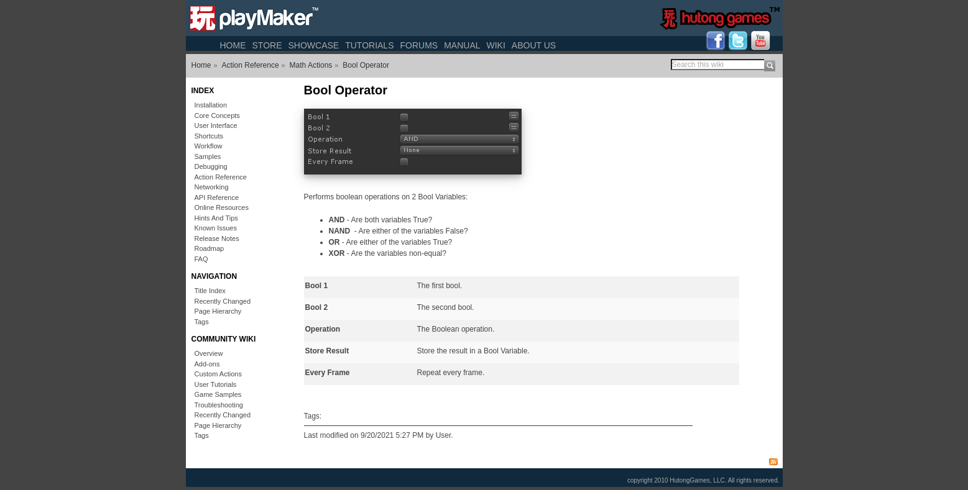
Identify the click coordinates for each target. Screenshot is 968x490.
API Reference (217, 197)
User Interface (216, 125)
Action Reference (250, 65)
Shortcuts (209, 136)
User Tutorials (216, 384)
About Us (534, 45)
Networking (212, 187)
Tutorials (369, 45)
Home (233, 45)
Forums (419, 45)
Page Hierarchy (218, 311)
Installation (211, 105)
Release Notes (217, 238)
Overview (209, 353)
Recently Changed (223, 301)
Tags (202, 321)
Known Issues (216, 228)
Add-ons (207, 364)
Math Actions (311, 65)
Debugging (211, 166)
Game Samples (218, 394)
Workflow (209, 146)
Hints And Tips (216, 218)
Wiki (496, 45)
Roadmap (209, 248)
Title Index (210, 290)
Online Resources (222, 207)
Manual (462, 45)
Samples (208, 156)
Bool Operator (366, 65)
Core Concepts (217, 115)
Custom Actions (218, 374)
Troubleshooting (219, 405)
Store (267, 45)
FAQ (201, 259)
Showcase (313, 45)
